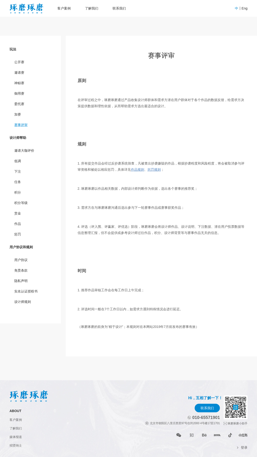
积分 (17, 192)
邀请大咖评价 (24, 150)
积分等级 (21, 203)
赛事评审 (21, 125)
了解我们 (91, 8)
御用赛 (19, 93)
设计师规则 (22, 302)
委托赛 (19, 104)
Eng (244, 8)
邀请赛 (19, 72)
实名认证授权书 (26, 291)
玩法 (13, 49)
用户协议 (21, 260)
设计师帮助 (18, 138)
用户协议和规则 (21, 247)
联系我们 (119, 8)
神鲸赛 (19, 83)
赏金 (17, 213)
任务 (17, 182)
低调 (17, 161)
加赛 (17, 114)
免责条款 (21, 270)
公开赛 (19, 62)
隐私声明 (21, 281)
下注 (17, 171)
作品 (17, 224)
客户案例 (64, 8)
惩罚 (17, 234)
